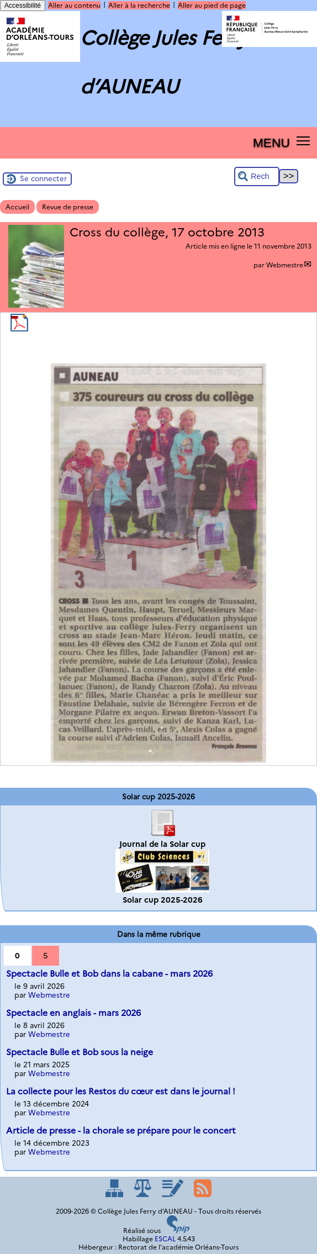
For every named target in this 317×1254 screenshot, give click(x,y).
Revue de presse (67, 207)
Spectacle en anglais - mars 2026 (73, 1013)
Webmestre (284, 265)
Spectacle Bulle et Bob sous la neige (79, 1052)
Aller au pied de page (212, 5)
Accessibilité (22, 5)
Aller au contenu (74, 5)
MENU (271, 142)
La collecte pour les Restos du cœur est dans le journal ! (120, 1091)
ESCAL (165, 1239)
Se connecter (43, 178)
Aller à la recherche (139, 5)
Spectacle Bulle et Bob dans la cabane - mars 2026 (109, 973)
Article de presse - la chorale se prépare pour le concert (121, 1130)
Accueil (17, 207)
